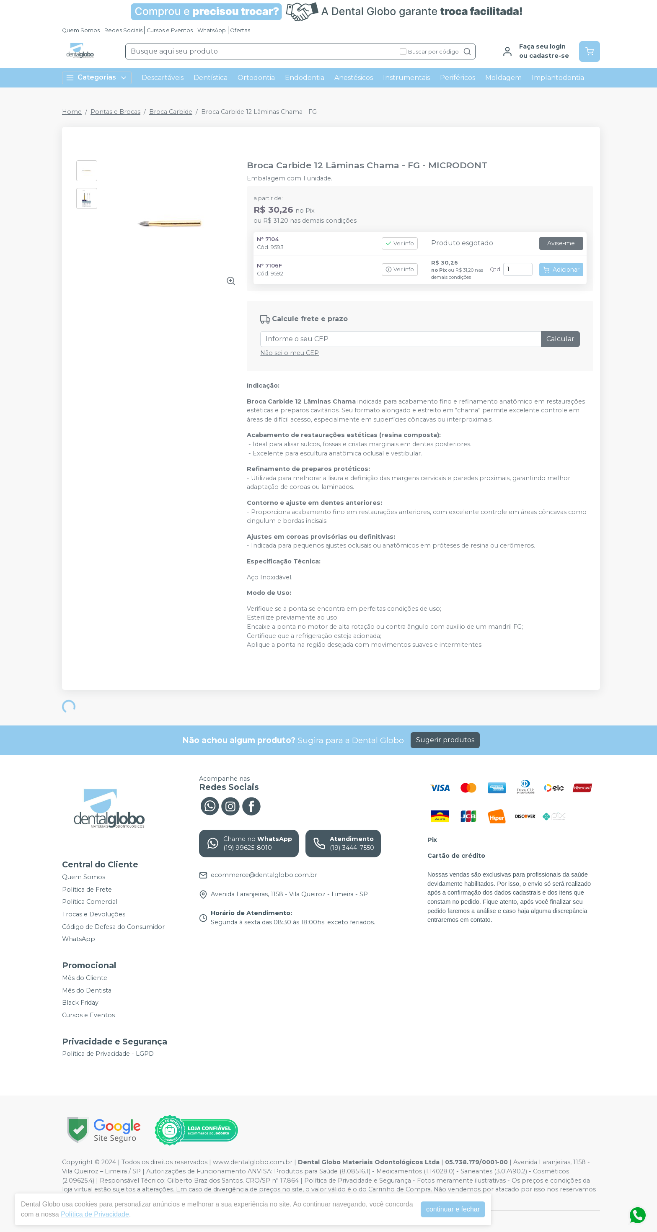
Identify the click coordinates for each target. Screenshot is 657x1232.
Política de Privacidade (91, 1214)
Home (72, 112)
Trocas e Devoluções (93, 914)
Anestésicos (353, 78)
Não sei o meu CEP (289, 353)
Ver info (399, 243)
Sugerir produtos (445, 740)
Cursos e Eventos (170, 30)
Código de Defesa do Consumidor (113, 927)
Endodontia (304, 78)
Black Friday (80, 1002)
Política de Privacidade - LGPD (108, 1054)
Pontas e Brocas (115, 112)
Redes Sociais (123, 30)
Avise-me (561, 243)
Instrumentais (406, 78)
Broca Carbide (170, 112)
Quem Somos (81, 30)
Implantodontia (558, 78)
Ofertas (240, 30)
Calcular (560, 339)
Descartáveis (163, 78)
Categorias (97, 77)
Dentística (211, 78)
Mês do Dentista (86, 990)
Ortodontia (256, 78)
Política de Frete (87, 889)
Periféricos (457, 78)
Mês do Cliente (84, 978)
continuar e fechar (449, 1209)
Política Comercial (89, 902)
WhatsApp (211, 30)
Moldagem (503, 78)
